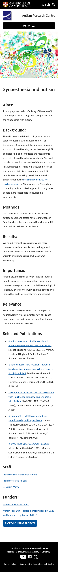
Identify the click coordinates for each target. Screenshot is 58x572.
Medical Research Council (16, 504)
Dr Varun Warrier (11, 486)
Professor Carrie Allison (15, 480)
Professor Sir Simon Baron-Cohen (20, 474)
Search (45, 4)
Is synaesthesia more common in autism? (30, 443)
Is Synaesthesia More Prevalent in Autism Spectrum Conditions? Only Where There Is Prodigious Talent (31, 369)
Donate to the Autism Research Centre (37, 563)
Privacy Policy (10, 563)
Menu (29, 26)
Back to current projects (20, 523)
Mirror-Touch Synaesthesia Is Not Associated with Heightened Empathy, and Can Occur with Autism (31, 397)
